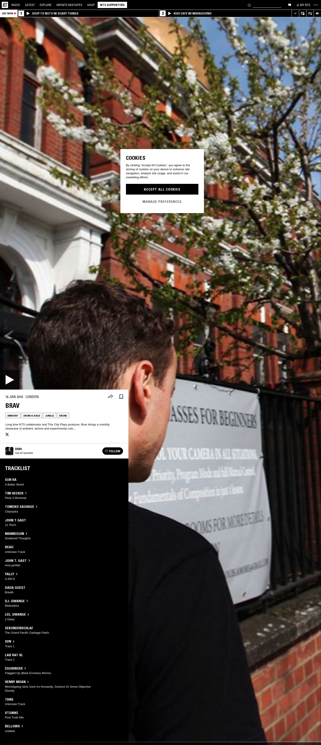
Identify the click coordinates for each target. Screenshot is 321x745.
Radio (15, 5)
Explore (45, 5)
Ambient (13, 415)
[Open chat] (289, 4)
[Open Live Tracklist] (310, 13)
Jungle (49, 415)
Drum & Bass (31, 415)
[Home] (5, 5)
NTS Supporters (112, 5)
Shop (91, 5)
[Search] (249, 5)
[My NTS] (303, 5)
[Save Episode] (121, 396)
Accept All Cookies (162, 189)
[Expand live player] (295, 13)
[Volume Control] (317, 13)
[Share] (110, 396)
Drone (63, 415)
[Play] (10, 380)
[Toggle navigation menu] (315, 5)
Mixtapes (69, 5)
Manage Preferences (162, 201)
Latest (30, 5)
